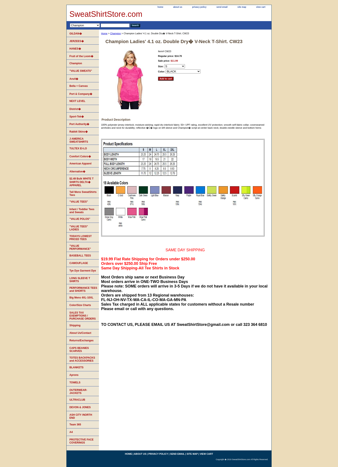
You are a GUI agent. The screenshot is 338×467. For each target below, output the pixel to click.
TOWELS (74, 382)
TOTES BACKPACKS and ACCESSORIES (82, 359)
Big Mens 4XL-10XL (81, 297)
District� (75, 109)
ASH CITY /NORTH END (80, 416)
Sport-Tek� (76, 116)
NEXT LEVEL (77, 101)
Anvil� (73, 78)
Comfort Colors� (80, 156)
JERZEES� (76, 41)
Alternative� (77, 171)
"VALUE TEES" (78, 201)
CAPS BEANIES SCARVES (79, 350)
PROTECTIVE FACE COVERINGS (81, 441)
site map (242, 7)
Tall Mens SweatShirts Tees (83, 194)
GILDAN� (75, 33)
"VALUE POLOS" (79, 218)
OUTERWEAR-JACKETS (78, 392)
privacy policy (199, 7)
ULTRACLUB (77, 399)
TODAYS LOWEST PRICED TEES (80, 238)
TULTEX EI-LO (78, 148)
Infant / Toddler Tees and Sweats (81, 211)
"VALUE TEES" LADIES (78, 228)
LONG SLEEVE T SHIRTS (79, 280)
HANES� (75, 48)
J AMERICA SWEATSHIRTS (78, 140)
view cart (260, 7)
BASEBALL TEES (80, 255)
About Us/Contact (80, 332)
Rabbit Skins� (78, 131)
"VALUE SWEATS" (80, 70)
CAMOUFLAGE (78, 263)
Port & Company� (80, 93)
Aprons (73, 374)
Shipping (74, 325)
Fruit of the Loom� (81, 56)
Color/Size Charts (80, 305)
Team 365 (75, 424)
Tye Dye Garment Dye (82, 270)
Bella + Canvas (78, 85)
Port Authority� (79, 124)
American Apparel (80, 163)
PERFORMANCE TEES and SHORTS (83, 289)
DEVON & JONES (80, 407)
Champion (115, 33)
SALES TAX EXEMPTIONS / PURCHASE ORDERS (82, 315)
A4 (71, 432)
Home (104, 33)
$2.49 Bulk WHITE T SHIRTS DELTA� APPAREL (81, 182)
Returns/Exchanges (81, 340)
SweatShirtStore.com (105, 14)
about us (177, 7)
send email (222, 7)
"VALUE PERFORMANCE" (80, 247)
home (160, 7)
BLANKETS (76, 367)
